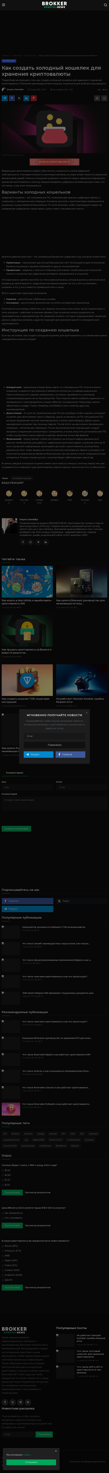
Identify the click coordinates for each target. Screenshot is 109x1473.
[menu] (3, 5)
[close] (56, 1451)
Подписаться (54, 745)
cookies (26, 1455)
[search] (105, 5)
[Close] (86, 712)
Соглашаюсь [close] (31, 1462)
